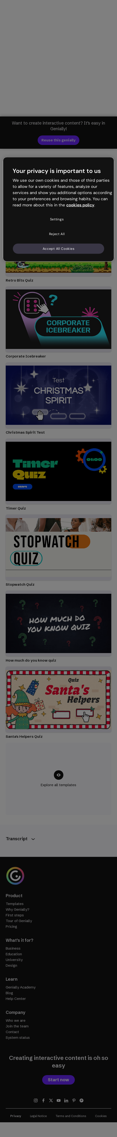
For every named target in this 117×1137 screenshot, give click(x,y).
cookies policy (80, 204)
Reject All (57, 234)
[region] (58, 209)
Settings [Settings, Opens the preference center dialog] (57, 219)
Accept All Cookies (59, 248)
